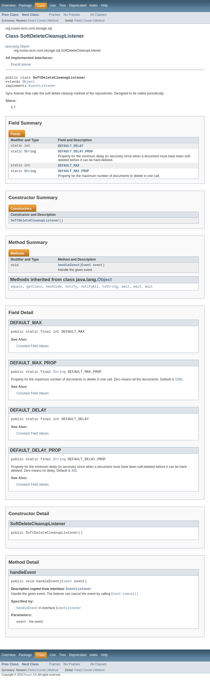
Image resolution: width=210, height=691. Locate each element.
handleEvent (68, 270)
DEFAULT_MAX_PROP (73, 175)
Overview (9, 5)
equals (17, 292)
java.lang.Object (17, 46)
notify (71, 292)
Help (104, 5)
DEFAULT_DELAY (70, 148)
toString (110, 292)
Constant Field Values (32, 352)
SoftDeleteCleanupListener (35, 225)
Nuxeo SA (30, 686)
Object (28, 83)
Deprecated (77, 5)
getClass (34, 292)
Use (53, 5)
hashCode (54, 292)
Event (86, 270)
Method (53, 20)
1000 (178, 386)
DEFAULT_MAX (68, 169)
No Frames (72, 15)
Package (25, 5)
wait (125, 292)
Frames (54, 15)
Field (31, 20)
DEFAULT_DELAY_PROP (75, 154)
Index (93, 5)
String (30, 154)
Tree (62, 5)
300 (74, 479)
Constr (41, 20)
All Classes (98, 15)
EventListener (21, 64)
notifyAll (89, 292)
